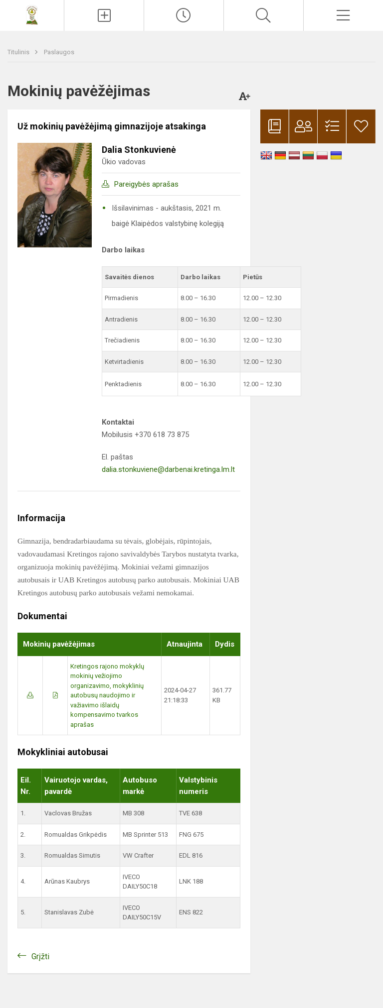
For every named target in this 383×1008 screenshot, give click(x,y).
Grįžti (40, 956)
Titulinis (19, 52)
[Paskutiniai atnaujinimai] (183, 15)
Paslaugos (59, 52)
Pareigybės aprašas (146, 184)
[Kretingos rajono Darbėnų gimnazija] (32, 14)
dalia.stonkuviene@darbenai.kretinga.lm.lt (168, 469)
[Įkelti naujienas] (104, 15)
